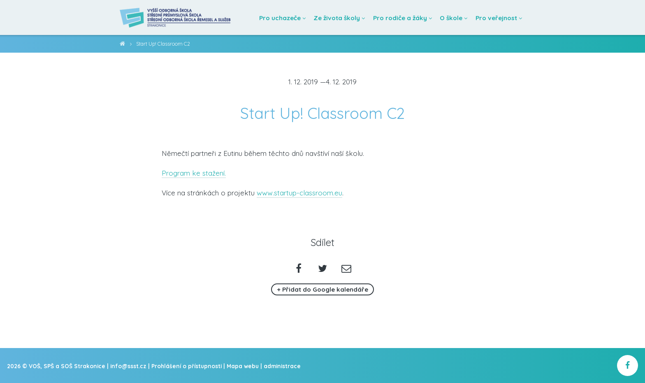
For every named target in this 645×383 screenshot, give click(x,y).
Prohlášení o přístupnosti (186, 365)
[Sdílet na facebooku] (298, 269)
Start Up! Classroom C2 (163, 44)
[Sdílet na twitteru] (322, 269)
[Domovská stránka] (176, 17)
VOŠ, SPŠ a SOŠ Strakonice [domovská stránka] (122, 45)
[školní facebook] (627, 365)
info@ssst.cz (128, 365)
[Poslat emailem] (346, 269)
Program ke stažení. (194, 173)
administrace (282, 365)
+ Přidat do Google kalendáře (322, 289)
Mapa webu (243, 365)
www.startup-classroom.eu (299, 192)
